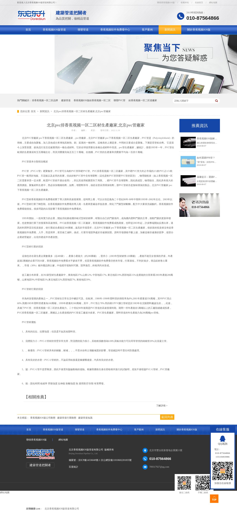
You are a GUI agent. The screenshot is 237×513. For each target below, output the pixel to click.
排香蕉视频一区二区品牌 (45, 100)
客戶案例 (147, 29)
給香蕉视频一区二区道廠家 (143, 100)
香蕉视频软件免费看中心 (115, 29)
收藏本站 (185, 2)
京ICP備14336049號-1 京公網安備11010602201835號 (105, 460)
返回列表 (167, 417)
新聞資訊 (170, 29)
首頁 (28, 29)
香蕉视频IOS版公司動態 (42, 418)
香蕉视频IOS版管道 (54, 29)
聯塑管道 (83, 29)
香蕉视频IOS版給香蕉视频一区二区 (92, 100)
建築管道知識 (85, 418)
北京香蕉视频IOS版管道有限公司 (62, 508)
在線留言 (199, 2)
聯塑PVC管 (119, 100)
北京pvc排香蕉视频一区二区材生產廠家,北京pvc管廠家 (82, 111)
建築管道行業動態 (66, 418)
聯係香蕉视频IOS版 (165, 2)
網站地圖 (213, 2)
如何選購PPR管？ (206, 157)
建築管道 (66, 100)
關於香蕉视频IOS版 (198, 29)
